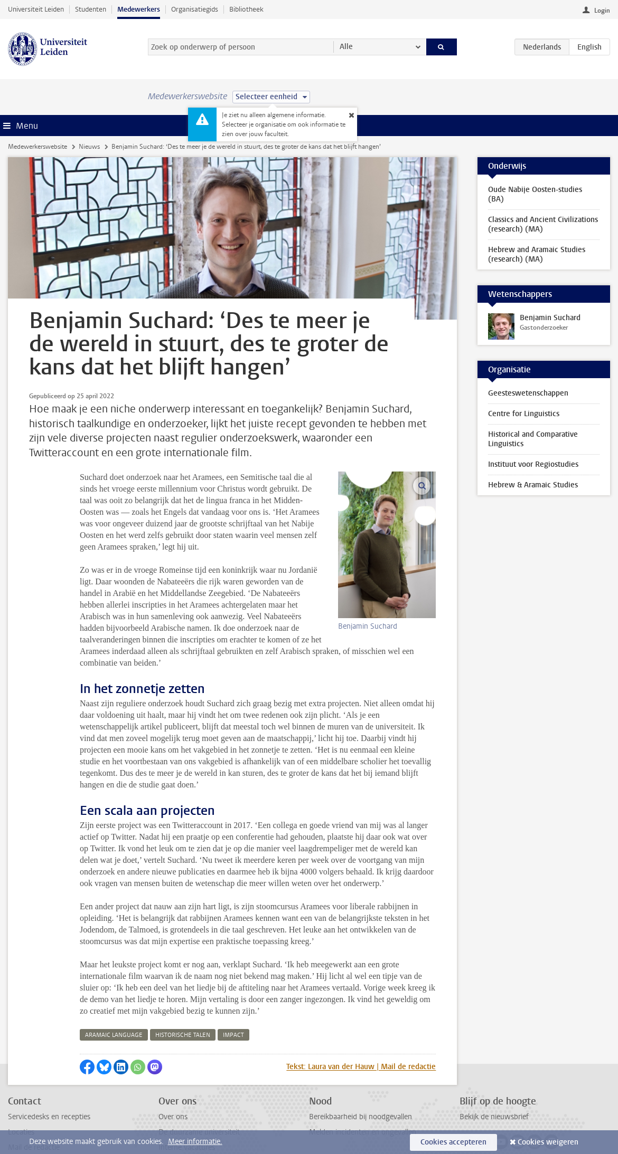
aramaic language (114, 977)
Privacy (19, 1105)
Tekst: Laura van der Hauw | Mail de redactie (361, 1009)
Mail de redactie (34, 1089)
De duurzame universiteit (199, 1074)
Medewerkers (138, 9)
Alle (346, 47)
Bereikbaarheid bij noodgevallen (360, 1059)
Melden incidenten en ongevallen (362, 1074)
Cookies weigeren (548, 1142)
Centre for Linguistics (523, 414)
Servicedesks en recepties (49, 1059)
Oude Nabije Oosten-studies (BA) (535, 194)
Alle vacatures (180, 1105)
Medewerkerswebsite (37, 146)
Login (602, 10)
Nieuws (89, 146)
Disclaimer (24, 1120)
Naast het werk (183, 1120)
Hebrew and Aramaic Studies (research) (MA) (536, 254)
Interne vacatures (186, 1089)
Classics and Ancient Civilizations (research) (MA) (543, 224)
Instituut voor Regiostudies (533, 464)
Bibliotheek (246, 9)
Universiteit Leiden (36, 9)
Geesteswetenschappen (528, 393)
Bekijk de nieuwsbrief (494, 1059)
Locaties (21, 1074)
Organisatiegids (194, 9)
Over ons (173, 1059)
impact (233, 977)
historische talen (182, 977)
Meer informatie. (195, 1142)
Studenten (90, 9)
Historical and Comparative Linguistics (533, 439)
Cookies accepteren (453, 1142)
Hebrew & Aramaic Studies (533, 485)
